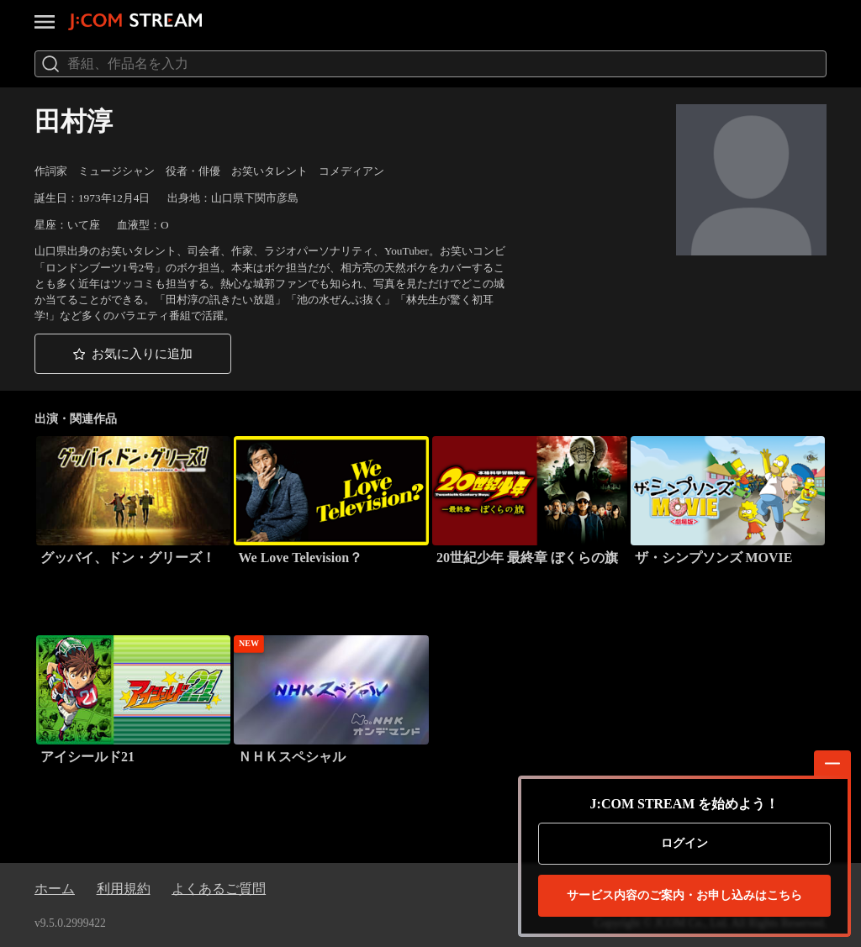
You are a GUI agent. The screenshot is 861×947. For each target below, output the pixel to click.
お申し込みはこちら (684, 895)
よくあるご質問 (219, 888)
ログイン (684, 843)
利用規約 (124, 888)
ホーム (54, 888)
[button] (132, 353)
